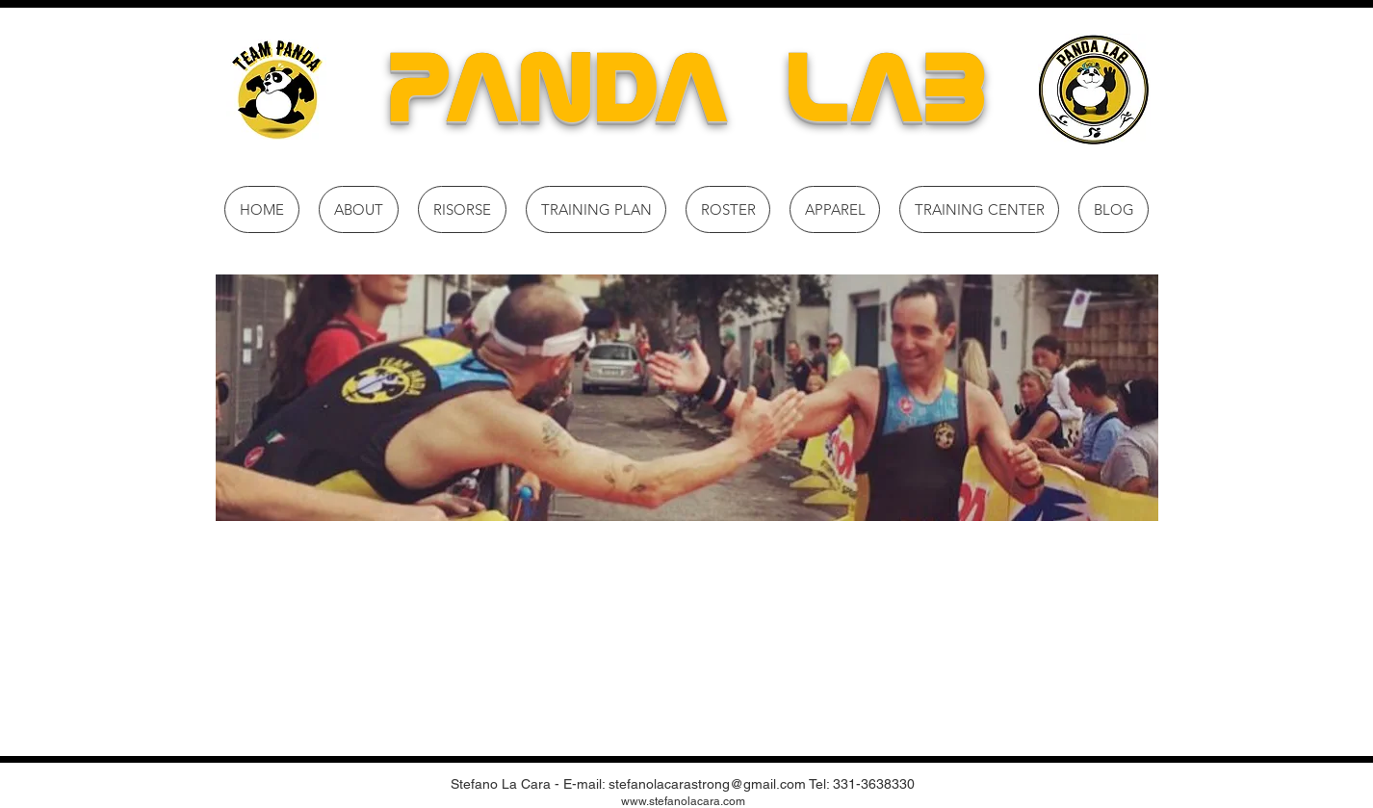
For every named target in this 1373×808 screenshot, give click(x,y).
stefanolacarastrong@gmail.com (707, 784)
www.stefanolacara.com (683, 801)
